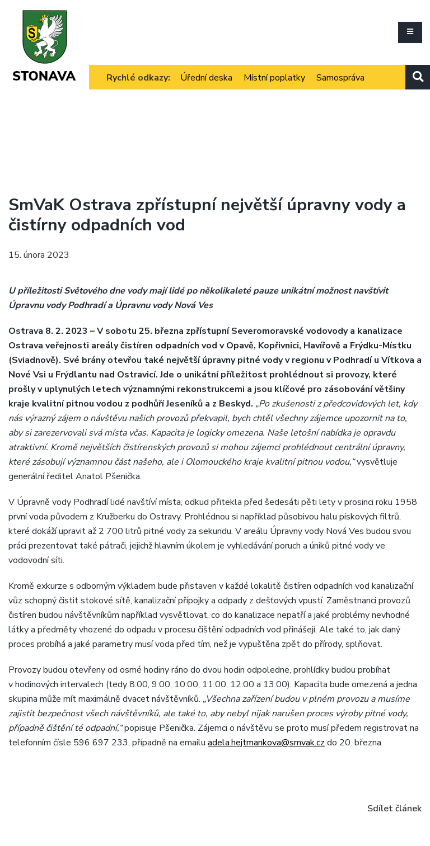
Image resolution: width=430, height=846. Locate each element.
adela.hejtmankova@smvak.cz (266, 742)
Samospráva (340, 78)
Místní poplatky (274, 78)
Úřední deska (206, 78)
